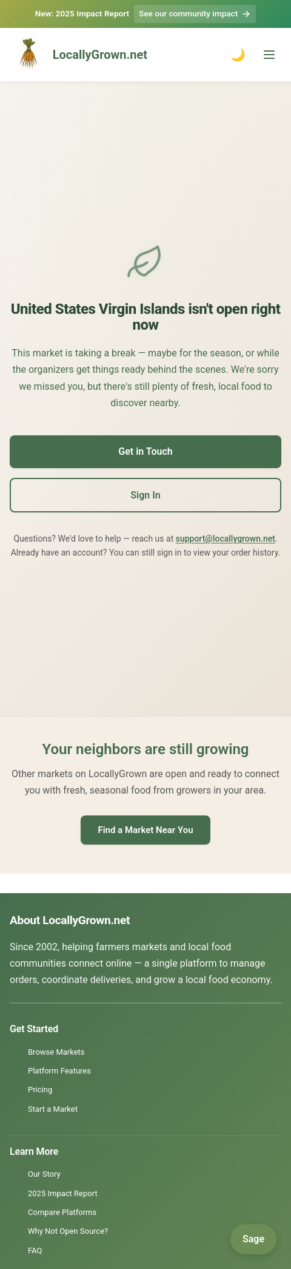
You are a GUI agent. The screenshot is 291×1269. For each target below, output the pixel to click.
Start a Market (53, 1109)
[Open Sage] (253, 1239)
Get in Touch (145, 451)
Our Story (44, 1174)
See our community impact (195, 14)
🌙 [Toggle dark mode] (238, 54)
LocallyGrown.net (78, 54)
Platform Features (59, 1070)
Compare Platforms (62, 1212)
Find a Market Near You (145, 830)
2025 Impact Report (63, 1193)
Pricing (40, 1089)
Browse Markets (56, 1051)
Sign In (145, 495)
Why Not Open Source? (68, 1231)
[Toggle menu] (269, 55)
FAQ (35, 1250)
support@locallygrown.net (225, 538)
